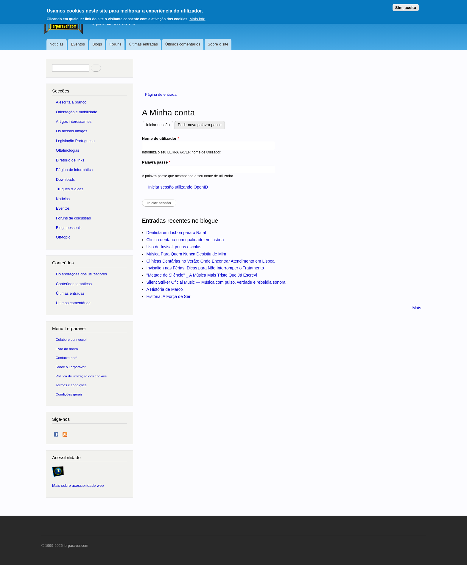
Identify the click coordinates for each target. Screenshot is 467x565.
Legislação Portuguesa (75, 141)
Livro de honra (67, 349)
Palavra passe (156, 162)
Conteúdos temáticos (74, 284)
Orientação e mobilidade (76, 112)
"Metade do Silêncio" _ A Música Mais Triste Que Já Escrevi (202, 275)
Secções (60, 90)
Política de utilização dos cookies (81, 376)
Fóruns (115, 44)
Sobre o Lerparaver (71, 367)
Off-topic (63, 237)
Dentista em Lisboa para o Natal (176, 232)
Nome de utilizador (160, 138)
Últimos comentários (182, 44)
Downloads (65, 179)
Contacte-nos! (66, 358)
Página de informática (74, 169)
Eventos (78, 44)
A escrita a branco (71, 102)
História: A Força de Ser (169, 296)
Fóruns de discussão (73, 218)
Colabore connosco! (71, 339)
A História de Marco (165, 289)
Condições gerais (69, 394)
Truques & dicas (69, 189)
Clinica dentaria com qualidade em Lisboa (185, 239)
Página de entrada (161, 94)
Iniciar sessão (159, 124)
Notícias (56, 44)
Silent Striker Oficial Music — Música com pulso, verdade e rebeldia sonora (216, 282)
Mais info (197, 19)
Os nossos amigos (71, 131)
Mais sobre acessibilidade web (78, 485)
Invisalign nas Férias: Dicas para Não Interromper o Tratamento (205, 268)
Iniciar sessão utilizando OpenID (178, 187)
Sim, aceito (405, 7)
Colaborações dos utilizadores (81, 274)
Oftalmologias (67, 150)
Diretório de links (70, 160)
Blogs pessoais (69, 227)
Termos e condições (71, 385)
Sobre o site (218, 44)
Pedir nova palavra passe (200, 125)
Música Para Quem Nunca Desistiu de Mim (186, 254)
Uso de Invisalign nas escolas (174, 246)
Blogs (97, 44)
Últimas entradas (143, 44)
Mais (416, 307)
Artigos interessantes (73, 121)
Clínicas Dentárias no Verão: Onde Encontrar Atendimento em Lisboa (211, 261)
